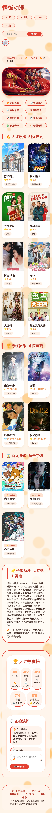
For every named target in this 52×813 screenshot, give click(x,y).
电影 (8, 17)
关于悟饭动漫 (18, 792)
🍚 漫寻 (34, 34)
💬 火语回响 (19, 767)
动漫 (8, 25)
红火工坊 (36, 792)
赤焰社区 (29, 795)
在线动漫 (32, 58)
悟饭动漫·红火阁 (15, 58)
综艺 (40, 17)
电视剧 (24, 17)
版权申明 (14, 795)
